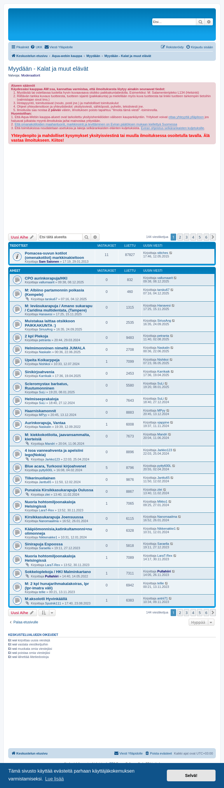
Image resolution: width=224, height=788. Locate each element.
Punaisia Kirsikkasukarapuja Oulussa (59, 490)
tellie (42, 592)
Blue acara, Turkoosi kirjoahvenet (55, 466)
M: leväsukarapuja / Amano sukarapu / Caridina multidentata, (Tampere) (58, 308)
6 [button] (206, 237)
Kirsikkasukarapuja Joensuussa (54, 517)
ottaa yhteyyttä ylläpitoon (186, 117)
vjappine (163, 422)
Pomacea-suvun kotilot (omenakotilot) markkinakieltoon (54, 255)
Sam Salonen (49, 261)
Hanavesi (45, 314)
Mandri (50, 443)
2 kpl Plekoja (36, 336)
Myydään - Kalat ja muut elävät (48, 68)
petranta (44, 340)
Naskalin (45, 352)
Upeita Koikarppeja (42, 360)
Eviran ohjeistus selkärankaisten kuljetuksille (172, 128)
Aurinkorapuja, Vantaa (45, 423)
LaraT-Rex (46, 510)
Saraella (44, 548)
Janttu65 (45, 482)
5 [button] (200, 237)
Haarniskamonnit (40, 411)
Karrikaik (45, 376)
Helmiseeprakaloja (42, 399)
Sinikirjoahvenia (39, 372)
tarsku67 (51, 299)
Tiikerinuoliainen (40, 478)
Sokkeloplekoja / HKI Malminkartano (58, 572)
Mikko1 (162, 501)
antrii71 (162, 598)
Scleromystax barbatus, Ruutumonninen (46, 386)
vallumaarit (46, 282)
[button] (213, 237)
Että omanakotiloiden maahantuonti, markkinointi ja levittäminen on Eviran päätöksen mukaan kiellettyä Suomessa (96, 124)
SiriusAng (45, 329)
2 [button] (180, 237)
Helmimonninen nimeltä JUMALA (55, 348)
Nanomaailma (49, 521)
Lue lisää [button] (54, 778)
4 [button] (193, 237)
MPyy (43, 415)
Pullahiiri (51, 576)
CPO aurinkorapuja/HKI (46, 278)
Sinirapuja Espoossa (44, 544)
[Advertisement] (112, 188)
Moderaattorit (30, 75)
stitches (162, 253)
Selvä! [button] (191, 775)
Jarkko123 (52, 459)
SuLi (42, 392)
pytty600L (46, 470)
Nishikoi (44, 364)
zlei (47, 494)
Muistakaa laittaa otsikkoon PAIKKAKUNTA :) (50, 323)
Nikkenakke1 (48, 537)
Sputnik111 (53, 603)
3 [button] (187, 237)
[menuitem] (36, 47)
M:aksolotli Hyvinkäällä (46, 599)
